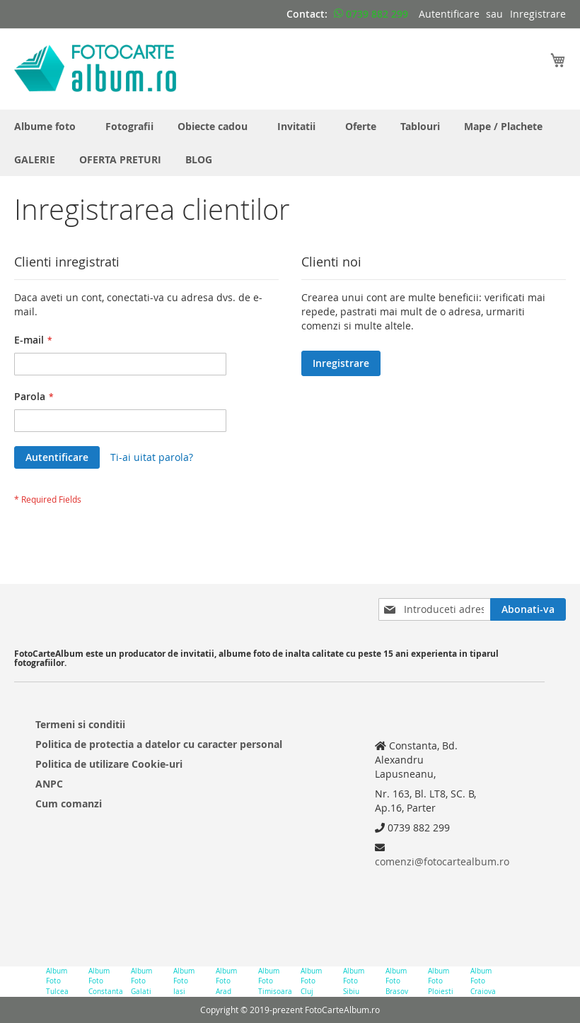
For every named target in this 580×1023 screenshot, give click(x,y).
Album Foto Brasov (396, 981)
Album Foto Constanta (104, 981)
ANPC (49, 783)
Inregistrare (538, 14)
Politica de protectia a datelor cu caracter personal (158, 744)
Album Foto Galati (141, 981)
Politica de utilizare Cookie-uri (108, 764)
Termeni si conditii (80, 724)
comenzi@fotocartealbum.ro (442, 861)
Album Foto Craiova (483, 981)
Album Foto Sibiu (353, 981)
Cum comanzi (68, 803)
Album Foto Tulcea (57, 981)
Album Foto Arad (226, 981)
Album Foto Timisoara (274, 981)
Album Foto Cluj (311, 981)
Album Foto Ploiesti (440, 981)
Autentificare (449, 14)
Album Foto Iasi (184, 981)
